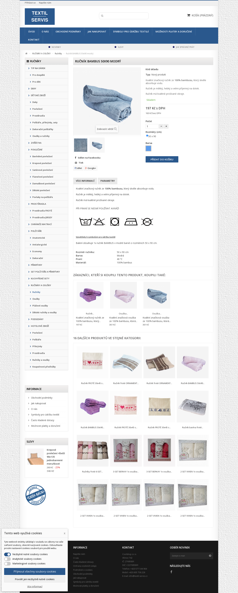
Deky (35, 102)
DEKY (33, 88)
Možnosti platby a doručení (174, 31)
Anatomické (38, 237)
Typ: (148, 74)
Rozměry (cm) (154, 132)
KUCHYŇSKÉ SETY (39, 278)
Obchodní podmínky (68, 31)
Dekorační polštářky (42, 129)
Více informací (85, 180)
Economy (37, 251)
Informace (34, 389)
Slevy (30, 441)
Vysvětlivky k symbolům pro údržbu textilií (95, 237)
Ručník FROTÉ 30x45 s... (92, 383)
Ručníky (36, 292)
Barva (149, 143)
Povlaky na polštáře (42, 197)
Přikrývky (37, 346)
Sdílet (78, 168)
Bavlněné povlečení (42, 156)
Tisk (81, 162)
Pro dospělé (38, 74)
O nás (45, 31)
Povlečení (37, 108)
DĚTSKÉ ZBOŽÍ (38, 95)
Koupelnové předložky (44, 366)
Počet (149, 121)
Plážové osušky (40, 305)
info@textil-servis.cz (138, 576)
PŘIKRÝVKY (36, 264)
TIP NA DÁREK (37, 68)
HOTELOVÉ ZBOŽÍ (39, 325)
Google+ (90, 168)
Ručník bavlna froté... (192, 427)
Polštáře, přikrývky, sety (45, 122)
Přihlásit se (30, 2)
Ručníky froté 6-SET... (92, 471)
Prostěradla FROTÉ (42, 210)
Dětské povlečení (41, 190)
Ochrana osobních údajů (84, 566)
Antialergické (39, 244)
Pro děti (36, 81)
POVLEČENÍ (36, 149)
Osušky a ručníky (41, 136)
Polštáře (36, 339)
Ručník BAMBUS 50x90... (192, 383)
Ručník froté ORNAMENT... (126, 383)
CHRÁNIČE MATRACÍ (41, 224)
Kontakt (34, 39)
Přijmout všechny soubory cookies (35, 571)
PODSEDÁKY (36, 319)
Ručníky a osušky (41, 359)
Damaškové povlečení (43, 183)
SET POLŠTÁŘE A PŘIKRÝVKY (45, 271)
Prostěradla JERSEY (42, 217)
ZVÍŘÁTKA (35, 142)
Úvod (31, 31)
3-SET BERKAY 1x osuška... (126, 471)
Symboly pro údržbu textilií (131, 31)
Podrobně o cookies (82, 570)
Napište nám (45, 2)
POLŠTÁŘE (36, 230)
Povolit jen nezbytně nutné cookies (35, 579)
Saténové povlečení (42, 169)
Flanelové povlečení (42, 176)
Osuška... (123, 313)
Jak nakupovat (97, 31)
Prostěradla (38, 115)
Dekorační (37, 258)
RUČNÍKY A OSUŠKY (40, 285)
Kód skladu (152, 69)
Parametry (107, 180)
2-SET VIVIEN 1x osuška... (192, 471)
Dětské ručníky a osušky (44, 312)
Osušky (36, 298)
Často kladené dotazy (42, 420)
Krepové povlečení (42, 163)
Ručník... (90, 313)
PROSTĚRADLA (38, 203)
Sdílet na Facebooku (89, 157)
